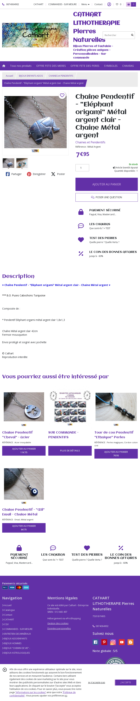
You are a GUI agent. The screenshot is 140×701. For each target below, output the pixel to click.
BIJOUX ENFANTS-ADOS (31, 75)
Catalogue (8, 610)
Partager (14, 174)
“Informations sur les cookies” (30, 692)
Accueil (9, 75)
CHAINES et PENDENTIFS (61, 75)
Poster (58, 174)
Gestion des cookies (57, 623)
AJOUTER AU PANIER (106, 184)
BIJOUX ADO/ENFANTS (14, 638)
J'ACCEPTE (126, 682)
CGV (5, 624)
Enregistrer (36, 174)
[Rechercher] (132, 35)
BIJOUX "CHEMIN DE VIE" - (16, 648)
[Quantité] (82, 168)
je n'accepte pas (96, 682)
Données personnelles (59, 628)
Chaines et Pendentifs (90, 142)
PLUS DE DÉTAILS (70, 450)
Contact (98, 4)
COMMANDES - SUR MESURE (17, 629)
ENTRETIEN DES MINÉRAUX (16, 633)
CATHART (8, 619)
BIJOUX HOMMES (11, 643)
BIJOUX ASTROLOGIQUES (16, 652)
